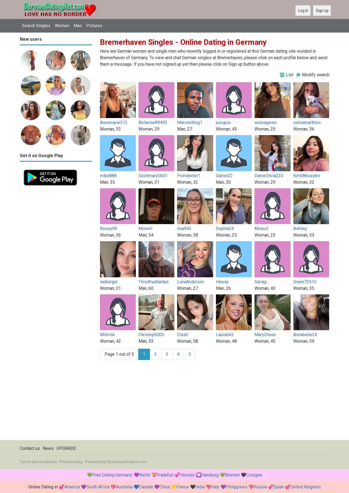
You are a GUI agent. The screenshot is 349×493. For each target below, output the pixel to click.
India (200, 486)
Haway (222, 281)
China (164, 486)
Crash (182, 334)
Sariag (260, 281)
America (72, 486)
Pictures (94, 25)
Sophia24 (225, 228)
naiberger (109, 281)
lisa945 (184, 228)
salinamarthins (307, 122)
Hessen (187, 475)
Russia (260, 486)
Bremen (232, 475)
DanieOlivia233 (268, 175)
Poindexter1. (189, 175)
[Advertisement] (56, 270)
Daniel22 (224, 175)
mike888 (108, 175)
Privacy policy (71, 462)
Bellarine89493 (153, 122)
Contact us (30, 448)
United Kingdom (306, 486)
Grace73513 (304, 281)
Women (62, 25)
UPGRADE (66, 448)
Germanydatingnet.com (126, 462)
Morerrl (145, 228)
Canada (146, 486)
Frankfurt (165, 475)
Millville (107, 334)
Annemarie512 (113, 122)
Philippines (236, 486)
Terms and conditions (38, 462)
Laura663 (225, 334)
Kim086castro (306, 175)
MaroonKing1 (189, 122)
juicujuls (223, 122)
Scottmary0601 (153, 175)
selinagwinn (265, 122)
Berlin (144, 475)
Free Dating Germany (112, 475)
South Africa (97, 486)
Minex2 (261, 228)
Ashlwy (300, 228)
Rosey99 (108, 228)
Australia (124, 486)
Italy (215, 486)
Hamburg (210, 475)
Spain (278, 486)
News (48, 448)
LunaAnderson (190, 281)
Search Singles (36, 25)
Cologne (254, 475)
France (182, 486)
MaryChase (265, 334)
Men (78, 25)
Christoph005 (151, 334)
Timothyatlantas (154, 281)
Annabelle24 (305, 334)
